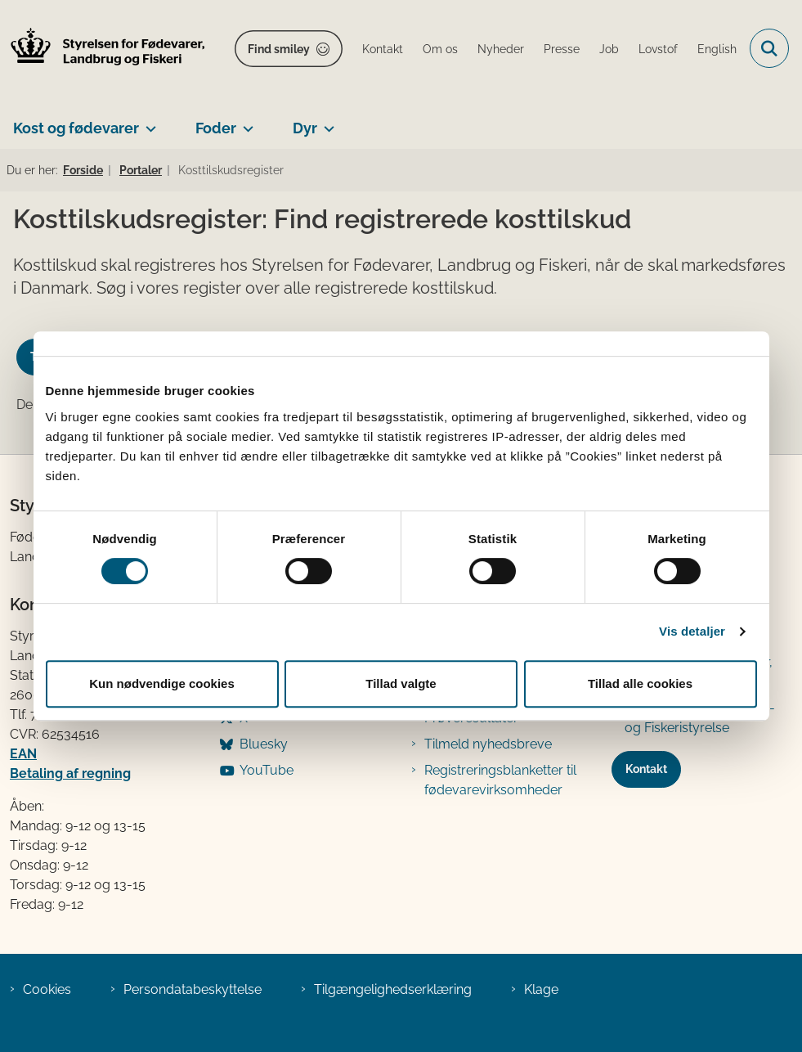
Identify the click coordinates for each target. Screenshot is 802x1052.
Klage (541, 989)
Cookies (47, 989)
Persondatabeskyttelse (192, 989)
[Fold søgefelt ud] (769, 48)
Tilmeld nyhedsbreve (488, 744)
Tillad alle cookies (640, 683)
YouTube (266, 770)
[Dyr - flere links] (325, 121)
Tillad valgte (400, 683)
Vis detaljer (692, 631)
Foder (215, 128)
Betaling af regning (70, 773)
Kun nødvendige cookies (162, 683)
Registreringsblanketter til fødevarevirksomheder (500, 780)
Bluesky (264, 744)
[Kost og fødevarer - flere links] (147, 121)
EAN (23, 754)
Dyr (305, 128)
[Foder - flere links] (244, 121)
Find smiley (279, 49)
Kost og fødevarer (76, 128)
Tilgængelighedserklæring (393, 989)
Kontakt (646, 769)
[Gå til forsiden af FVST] (103, 48)
